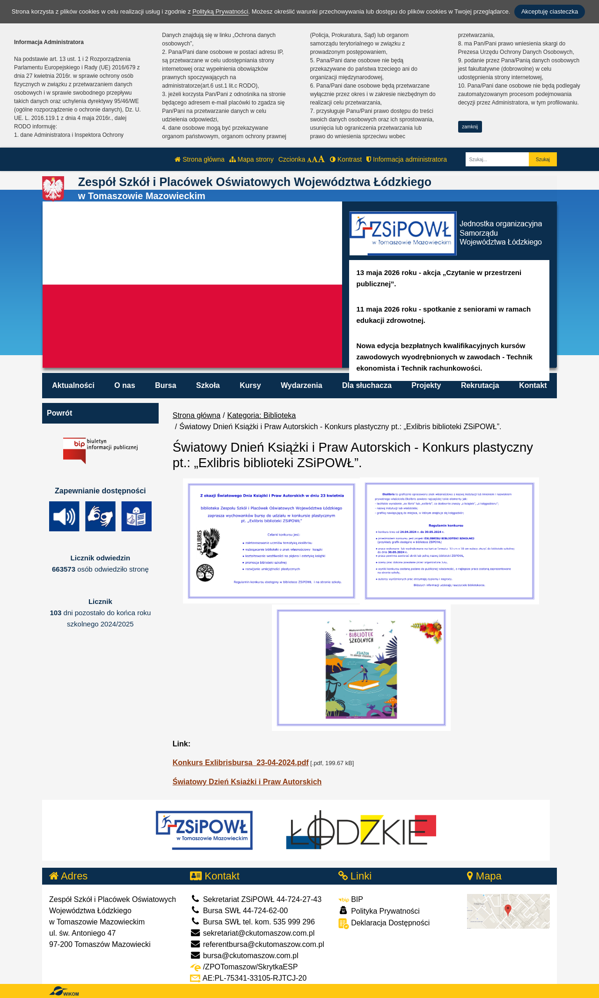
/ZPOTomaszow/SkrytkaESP (244, 967)
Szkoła (208, 385)
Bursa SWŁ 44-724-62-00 (239, 911)
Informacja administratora (406, 159)
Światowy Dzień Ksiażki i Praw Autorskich (247, 782)
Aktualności (73, 385)
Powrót (59, 413)
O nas (124, 385)
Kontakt (533, 385)
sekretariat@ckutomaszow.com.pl (252, 933)
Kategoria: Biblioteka (261, 415)
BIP (350, 899)
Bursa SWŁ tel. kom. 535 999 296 (252, 922)
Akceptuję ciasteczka (549, 11)
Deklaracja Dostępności (384, 923)
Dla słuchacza (367, 385)
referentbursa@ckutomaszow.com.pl (257, 944)
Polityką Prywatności (220, 11)
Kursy (250, 385)
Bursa (165, 385)
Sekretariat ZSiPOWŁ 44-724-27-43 (255, 899)
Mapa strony (251, 159)
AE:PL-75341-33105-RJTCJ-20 (248, 978)
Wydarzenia (301, 385)
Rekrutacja (480, 385)
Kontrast (346, 159)
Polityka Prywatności (379, 910)
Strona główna (199, 159)
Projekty (426, 385)
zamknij (470, 126)
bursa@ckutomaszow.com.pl (244, 956)
